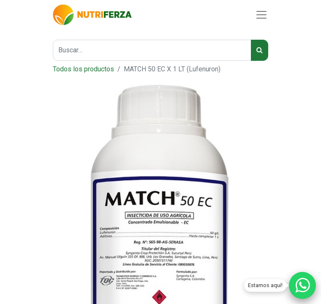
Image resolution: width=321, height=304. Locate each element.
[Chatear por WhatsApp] (302, 285)
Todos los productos (83, 69)
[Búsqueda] (259, 50)
